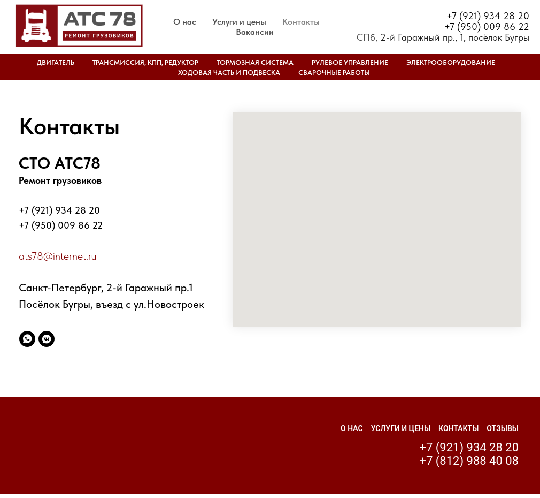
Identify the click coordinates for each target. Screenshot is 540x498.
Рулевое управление (350, 62)
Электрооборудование (450, 62)
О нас (184, 22)
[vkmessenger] (46, 339)
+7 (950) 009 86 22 (486, 26)
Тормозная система (255, 62)
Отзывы (503, 428)
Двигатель (55, 62)
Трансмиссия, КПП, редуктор (145, 62)
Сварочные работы (334, 73)
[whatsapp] (27, 339)
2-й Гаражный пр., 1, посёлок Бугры (454, 37)
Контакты (301, 22)
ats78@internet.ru (57, 256)
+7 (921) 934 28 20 (487, 15)
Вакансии (255, 32)
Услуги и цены (239, 22)
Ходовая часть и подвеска (229, 73)
